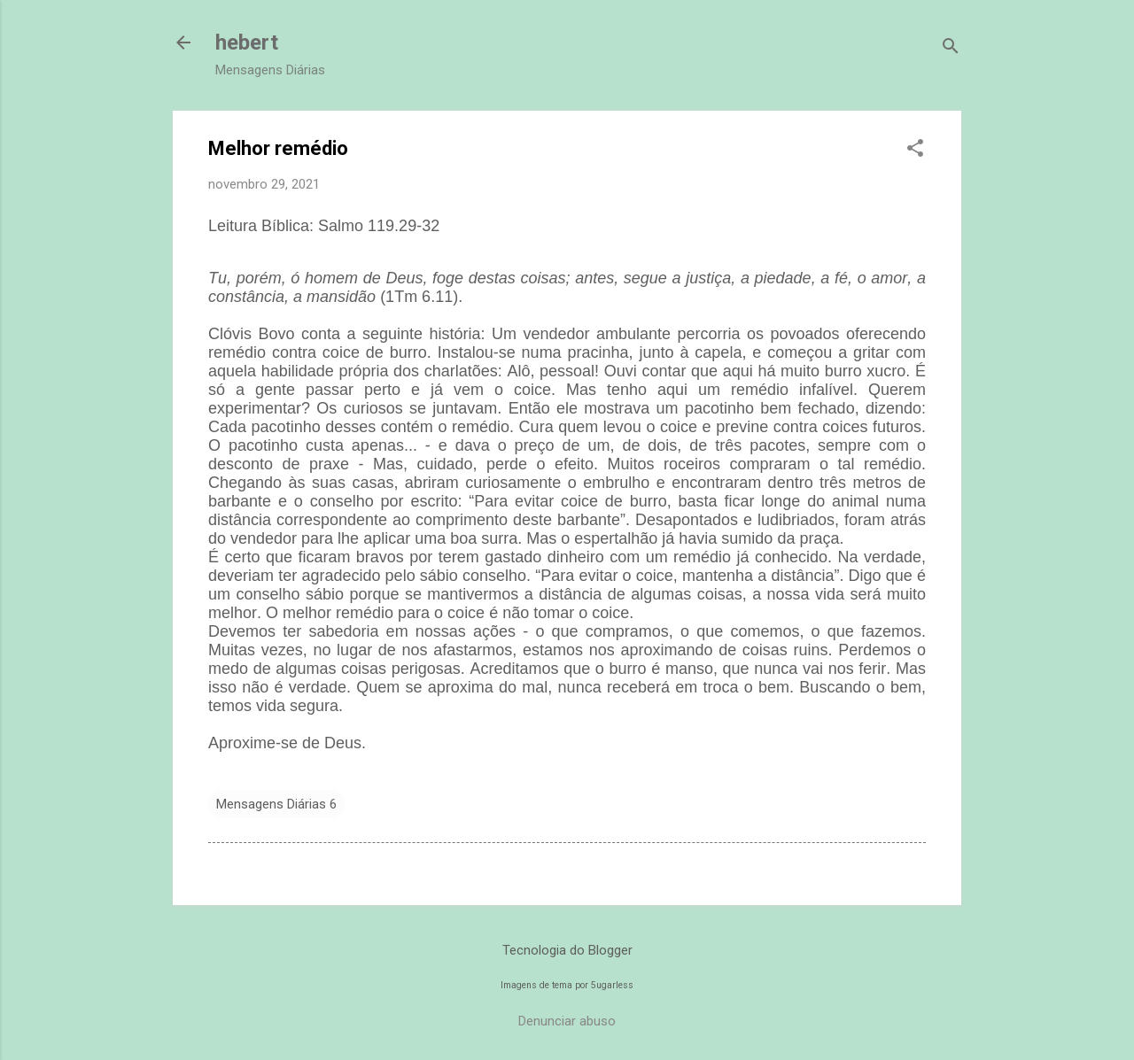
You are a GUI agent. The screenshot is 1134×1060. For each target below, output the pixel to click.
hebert (246, 42)
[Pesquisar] (950, 48)
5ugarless (612, 985)
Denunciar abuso (567, 1021)
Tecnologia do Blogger (567, 950)
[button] (915, 149)
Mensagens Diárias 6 (276, 804)
